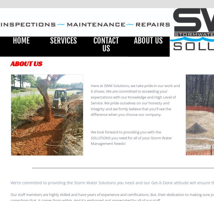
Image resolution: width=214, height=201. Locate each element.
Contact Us (106, 44)
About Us (148, 41)
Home (21, 41)
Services (63, 41)
